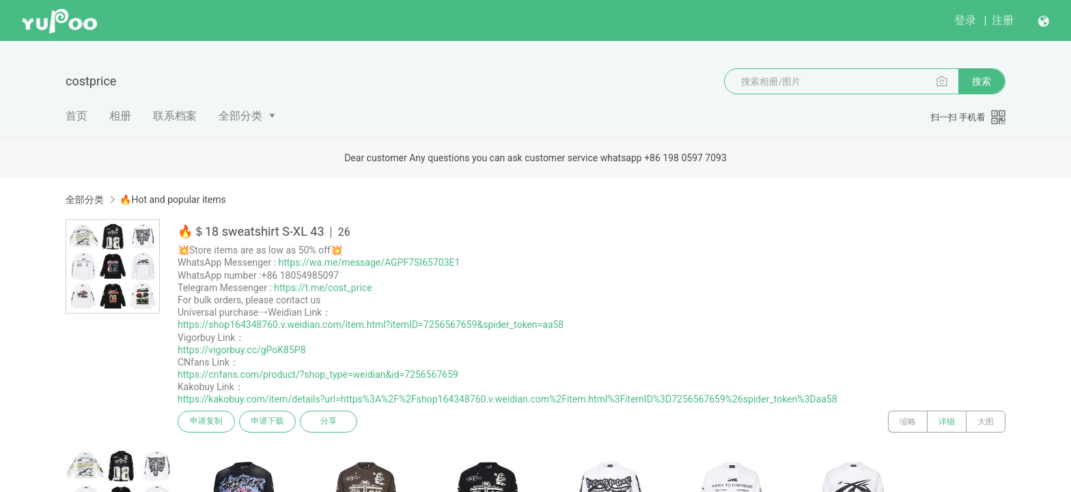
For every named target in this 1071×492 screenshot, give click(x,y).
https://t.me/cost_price (323, 287)
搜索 (981, 81)
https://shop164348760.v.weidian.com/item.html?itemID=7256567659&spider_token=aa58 (371, 324)
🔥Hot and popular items (172, 199)
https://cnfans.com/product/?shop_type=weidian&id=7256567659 (318, 374)
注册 (1003, 20)
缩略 (908, 421)
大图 (985, 421)
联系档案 (175, 115)
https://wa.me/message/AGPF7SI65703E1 (369, 262)
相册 (120, 115)
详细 (946, 421)
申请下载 (267, 421)
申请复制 (206, 421)
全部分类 (240, 115)
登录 (965, 20)
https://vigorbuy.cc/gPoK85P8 (242, 349)
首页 (76, 115)
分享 (329, 421)
